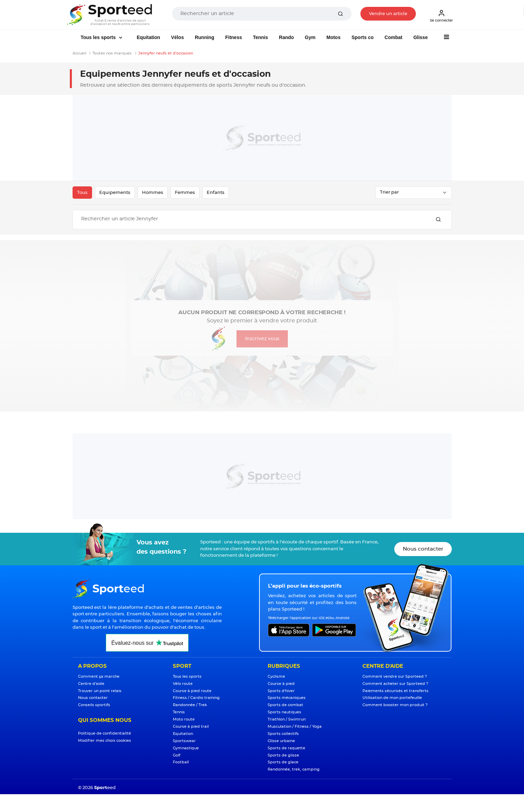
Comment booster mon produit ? (394, 705)
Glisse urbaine (281, 741)
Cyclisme (276, 676)
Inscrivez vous (262, 338)
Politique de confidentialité (104, 733)
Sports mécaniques (287, 698)
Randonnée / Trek (190, 705)
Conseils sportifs (94, 705)
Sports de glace (283, 762)
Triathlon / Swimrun (287, 719)
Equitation (148, 37)
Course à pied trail (191, 726)
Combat (393, 37)
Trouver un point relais (100, 691)
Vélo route (183, 684)
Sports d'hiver (281, 691)
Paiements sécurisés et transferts (395, 691)
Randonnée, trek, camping (294, 769)
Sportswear (184, 741)
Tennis (260, 37)
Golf (176, 755)
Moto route (184, 719)
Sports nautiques (284, 712)
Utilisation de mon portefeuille (392, 698)
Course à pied (281, 684)
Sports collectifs (283, 734)
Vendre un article (388, 14)
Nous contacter (423, 549)
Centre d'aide (91, 684)
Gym (310, 37)
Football (181, 762)
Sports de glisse (283, 755)
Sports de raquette (286, 748)
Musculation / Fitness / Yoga (295, 726)
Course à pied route (192, 691)
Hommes (152, 192)
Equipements (114, 192)
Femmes (185, 192)
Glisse (420, 37)
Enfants (216, 192)
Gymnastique (186, 748)
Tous (82, 192)
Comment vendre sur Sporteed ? (394, 676)
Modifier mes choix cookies (104, 740)
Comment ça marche (98, 676)
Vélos (177, 37)
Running (204, 37)
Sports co (363, 37)
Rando (286, 37)
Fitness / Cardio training (196, 698)
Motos (334, 37)
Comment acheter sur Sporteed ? (395, 684)
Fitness (233, 37)
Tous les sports (99, 37)
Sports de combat (285, 705)
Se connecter (441, 15)
